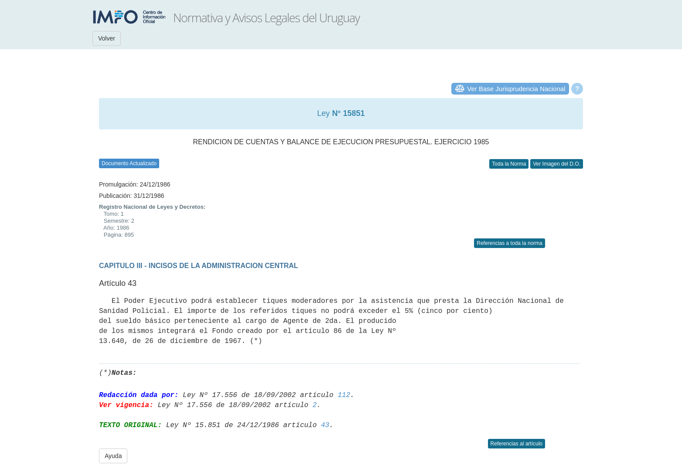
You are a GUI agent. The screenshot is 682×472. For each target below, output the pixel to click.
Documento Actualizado (129, 163)
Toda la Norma (509, 164)
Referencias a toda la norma (509, 243)
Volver (106, 38)
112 (344, 395)
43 (325, 425)
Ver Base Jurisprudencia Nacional (516, 88)
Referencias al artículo (516, 444)
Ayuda (113, 455)
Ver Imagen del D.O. (556, 164)
